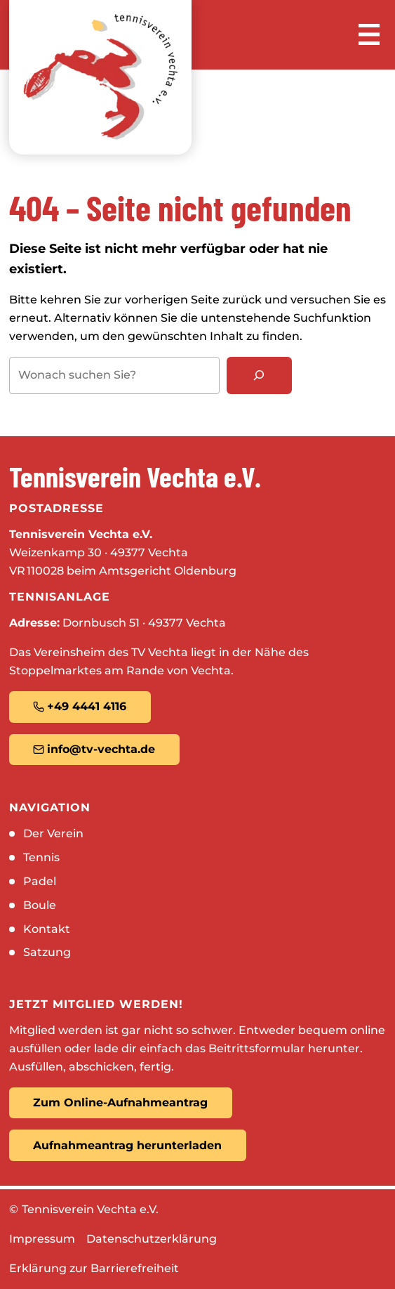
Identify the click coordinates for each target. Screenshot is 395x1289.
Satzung (47, 952)
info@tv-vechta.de (94, 749)
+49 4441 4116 (79, 706)
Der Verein (53, 833)
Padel (39, 881)
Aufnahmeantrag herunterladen (127, 1145)
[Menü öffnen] (369, 34)
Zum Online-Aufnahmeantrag (120, 1102)
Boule (39, 905)
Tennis (41, 857)
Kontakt (46, 929)
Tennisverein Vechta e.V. (90, 1209)
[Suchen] (259, 375)
